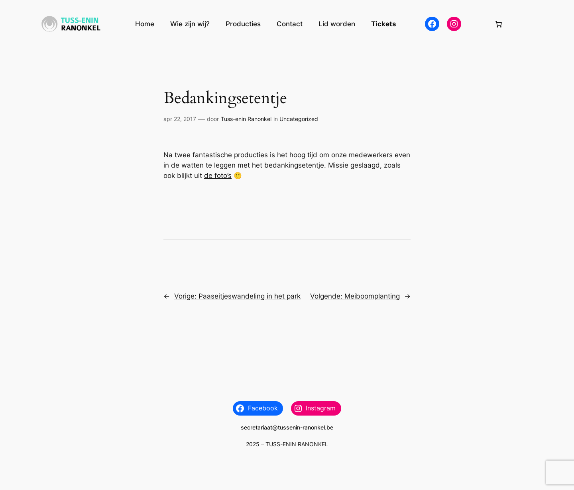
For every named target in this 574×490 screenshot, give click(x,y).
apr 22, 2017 (179, 118)
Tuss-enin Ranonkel (246, 118)
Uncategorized (298, 118)
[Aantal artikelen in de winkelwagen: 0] (498, 24)
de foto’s (218, 176)
